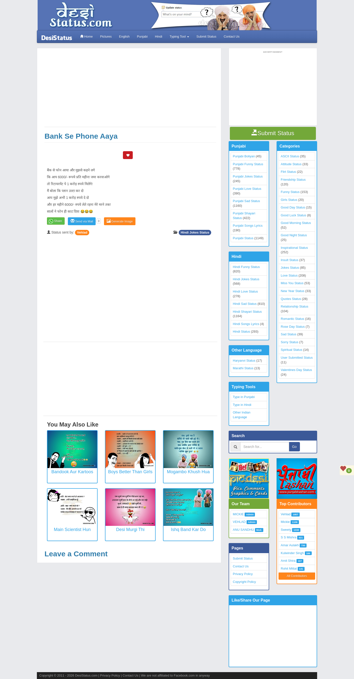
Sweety (286, 529)
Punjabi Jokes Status (248, 176)
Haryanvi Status (244, 360)
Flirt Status (288, 172)
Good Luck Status (293, 215)
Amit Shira (288, 560)
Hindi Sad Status (245, 304)
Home (86, 36)
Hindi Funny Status (246, 267)
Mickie (285, 522)
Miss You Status (292, 283)
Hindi (158, 36)
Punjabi (142, 36)
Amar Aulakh (290, 545)
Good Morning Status (296, 223)
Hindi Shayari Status (247, 311)
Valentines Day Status (296, 370)
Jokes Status (290, 267)
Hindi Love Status (245, 291)
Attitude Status (291, 164)
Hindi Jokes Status (195, 232)
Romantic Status (292, 319)
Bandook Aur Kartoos (72, 471)
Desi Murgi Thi (130, 529)
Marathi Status (243, 368)
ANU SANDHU (243, 529)
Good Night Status (294, 235)
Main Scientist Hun (72, 529)
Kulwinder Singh (292, 553)
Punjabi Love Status (247, 189)
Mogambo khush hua (188, 471)
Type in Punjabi (244, 397)
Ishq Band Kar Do (188, 529)
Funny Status (290, 192)
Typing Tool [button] (179, 36)
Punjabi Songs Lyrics (248, 225)
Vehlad (82, 232)
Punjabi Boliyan (244, 156)
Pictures (106, 36)
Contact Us (231, 36)
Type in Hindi (242, 405)
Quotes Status (291, 299)
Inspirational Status (294, 248)
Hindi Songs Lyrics (246, 324)
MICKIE (238, 514)
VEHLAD (239, 522)
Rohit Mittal (289, 568)
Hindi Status (241, 331)
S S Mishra (288, 537)
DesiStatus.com (86, 675)
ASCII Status (290, 156)
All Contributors (297, 576)
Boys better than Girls (130, 471)
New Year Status (292, 291)
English (124, 36)
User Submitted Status (297, 357)
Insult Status (289, 260)
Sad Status (288, 334)
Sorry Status (289, 342)
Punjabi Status (243, 238)
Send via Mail (82, 221)
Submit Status (206, 36)
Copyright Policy (244, 582)
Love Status (289, 275)
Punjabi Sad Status (246, 201)
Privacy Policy (243, 574)
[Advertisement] (130, 90)
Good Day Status (293, 207)
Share (58, 221)
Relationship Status (294, 306)
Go (294, 447)
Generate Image (120, 221)
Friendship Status (293, 179)
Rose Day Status (293, 326)
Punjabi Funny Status (248, 164)
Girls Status (289, 200)
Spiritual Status (291, 350)
